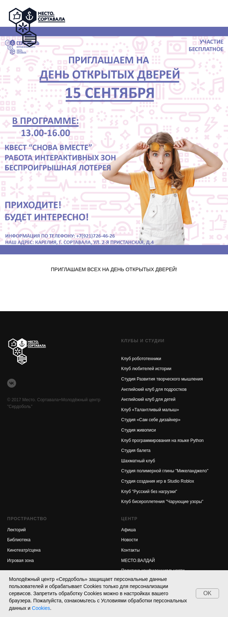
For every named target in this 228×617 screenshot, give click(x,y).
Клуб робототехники (141, 358)
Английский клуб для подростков (154, 389)
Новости (129, 539)
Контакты (130, 550)
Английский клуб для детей (148, 399)
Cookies (41, 608)
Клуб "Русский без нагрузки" (149, 491)
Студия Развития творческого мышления (162, 379)
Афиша (128, 529)
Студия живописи (138, 430)
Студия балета (136, 450)
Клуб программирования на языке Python (162, 440)
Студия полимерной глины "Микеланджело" (165, 470)
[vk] (11, 383)
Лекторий (16, 529)
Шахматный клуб (138, 460)
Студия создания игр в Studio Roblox (157, 481)
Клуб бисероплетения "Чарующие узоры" (162, 501)
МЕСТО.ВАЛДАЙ (138, 560)
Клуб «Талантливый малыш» (150, 409)
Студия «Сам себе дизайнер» (151, 419)
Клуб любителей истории (146, 368)
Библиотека (18, 539)
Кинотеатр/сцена (23, 550)
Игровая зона (20, 560)
